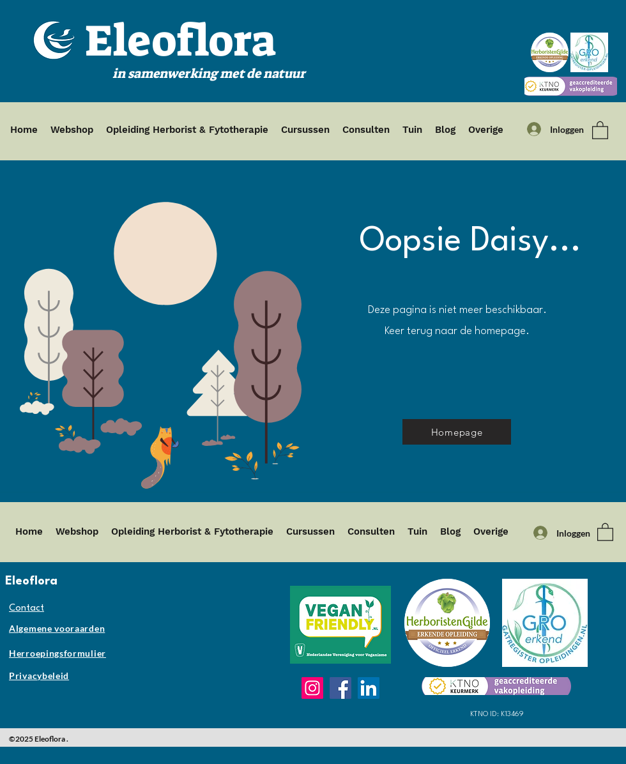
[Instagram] (312, 688)
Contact (26, 608)
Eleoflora (180, 41)
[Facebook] (340, 688)
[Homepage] (456, 432)
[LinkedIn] (368, 688)
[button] (600, 129)
